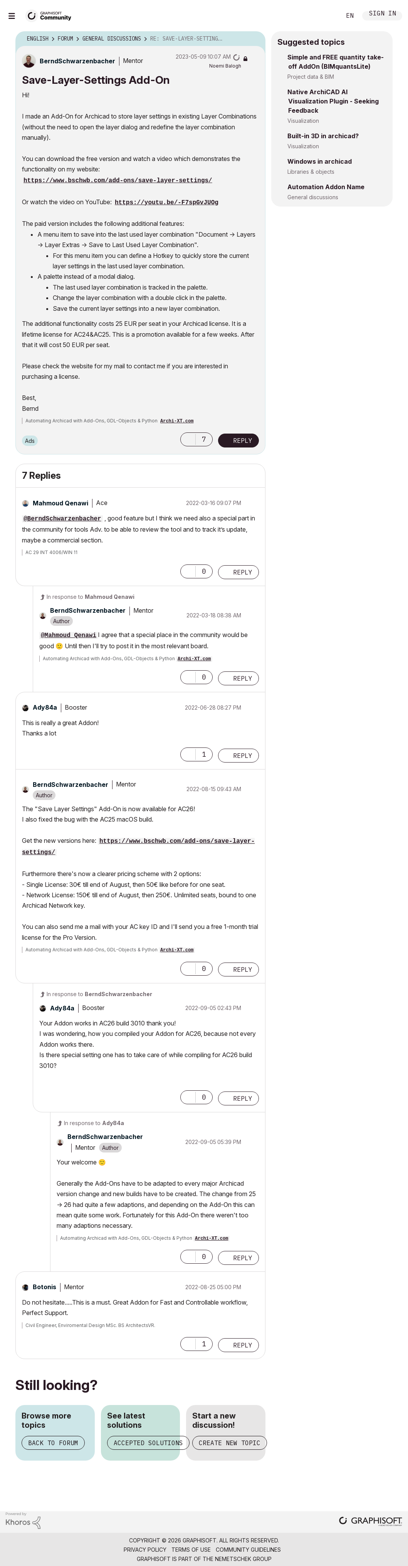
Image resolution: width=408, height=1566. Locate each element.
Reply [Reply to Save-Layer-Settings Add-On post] (242, 440)
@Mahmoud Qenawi (68, 635)
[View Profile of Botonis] (44, 1287)
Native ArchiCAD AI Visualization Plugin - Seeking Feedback (333, 101)
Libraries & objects (310, 171)
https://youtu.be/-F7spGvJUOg (166, 202)
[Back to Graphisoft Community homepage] (51, 15)
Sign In (382, 14)
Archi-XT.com (176, 421)
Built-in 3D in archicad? (323, 136)
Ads (30, 440)
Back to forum (53, 1443)
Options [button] (255, 39)
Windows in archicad (319, 161)
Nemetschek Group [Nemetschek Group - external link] (243, 1559)
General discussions (312, 197)
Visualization (303, 120)
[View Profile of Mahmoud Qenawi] (60, 503)
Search (326, 15)
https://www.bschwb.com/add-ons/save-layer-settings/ (118, 180)
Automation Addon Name (325, 187)
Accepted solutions (148, 1443)
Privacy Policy (145, 1549)
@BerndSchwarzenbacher (62, 518)
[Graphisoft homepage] (370, 1522)
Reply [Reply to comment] (242, 572)
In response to (90, 596)
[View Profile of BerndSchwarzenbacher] (77, 61)
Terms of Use (191, 1549)
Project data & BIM (310, 76)
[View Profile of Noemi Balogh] (225, 66)
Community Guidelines (248, 1549)
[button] (188, 439)
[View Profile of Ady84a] (45, 707)
